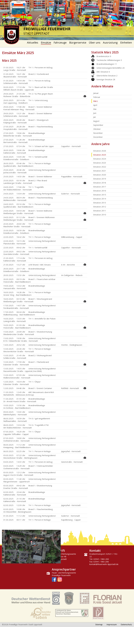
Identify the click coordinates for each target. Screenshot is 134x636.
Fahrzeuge (60, 42)
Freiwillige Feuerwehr (61, 575)
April (95, 105)
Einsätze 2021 (99, 170)
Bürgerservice (77, 42)
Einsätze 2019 (99, 178)
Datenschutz (126, 624)
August (96, 121)
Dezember (98, 137)
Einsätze (46, 42)
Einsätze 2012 (99, 206)
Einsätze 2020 (99, 174)
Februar (96, 97)
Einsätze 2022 (99, 166)
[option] (67, 20)
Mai (94, 109)
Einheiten (126, 42)
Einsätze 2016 (99, 190)
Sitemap (99, 624)
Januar (96, 93)
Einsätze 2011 (99, 210)
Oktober (97, 129)
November (98, 133)
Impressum (112, 624)
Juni (94, 113)
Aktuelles (32, 42)
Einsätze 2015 (99, 194)
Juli (94, 117)
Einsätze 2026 (99, 150)
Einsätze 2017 (99, 186)
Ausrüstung (110, 42)
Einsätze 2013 (99, 202)
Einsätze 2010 (99, 214)
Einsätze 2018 (99, 182)
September (98, 125)
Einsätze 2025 (99, 154)
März (95, 101)
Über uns (94, 42)
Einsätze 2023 (99, 162)
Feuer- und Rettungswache (64, 572)
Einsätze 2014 (99, 198)
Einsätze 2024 (99, 158)
